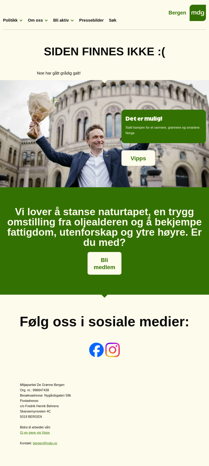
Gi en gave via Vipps (35, 432)
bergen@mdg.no (45, 443)
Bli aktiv (61, 20)
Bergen (177, 11)
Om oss (35, 20)
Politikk (10, 20)
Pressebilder (91, 20)
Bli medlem (104, 263)
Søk (113, 20)
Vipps (138, 158)
